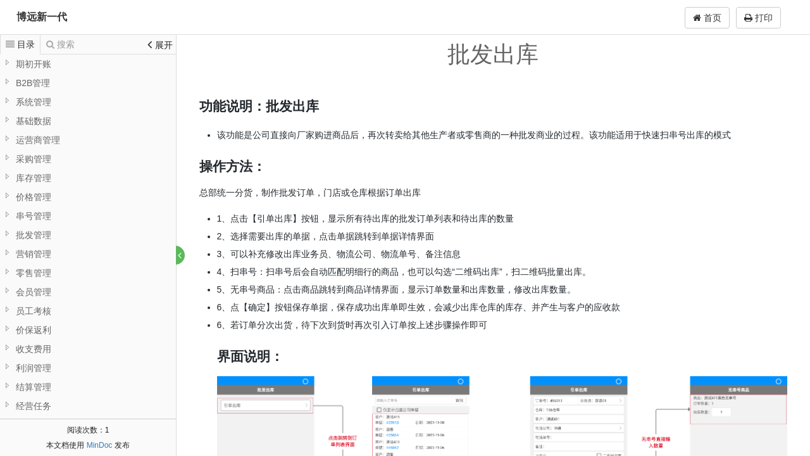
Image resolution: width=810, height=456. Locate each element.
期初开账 (33, 64)
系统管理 (33, 102)
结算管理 (33, 387)
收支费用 (33, 349)
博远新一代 (41, 16)
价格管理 (33, 197)
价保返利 (33, 330)
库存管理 (33, 178)
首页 (707, 18)
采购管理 (33, 159)
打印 (758, 18)
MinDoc (100, 445)
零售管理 (33, 273)
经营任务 (33, 406)
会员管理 (33, 292)
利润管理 (33, 368)
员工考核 (33, 311)
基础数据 (33, 121)
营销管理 (33, 254)
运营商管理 (38, 140)
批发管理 (33, 235)
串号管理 (33, 216)
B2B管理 (33, 83)
